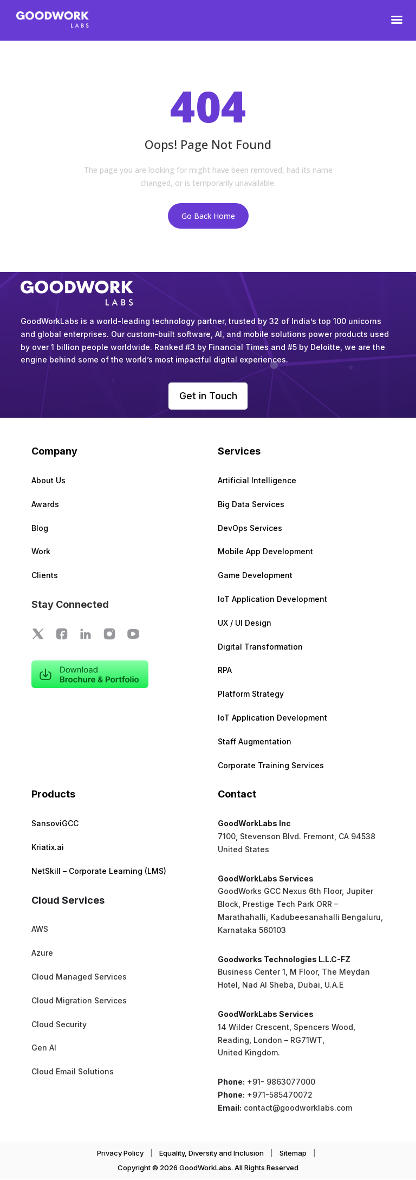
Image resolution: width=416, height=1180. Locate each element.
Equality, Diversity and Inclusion (211, 1153)
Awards (45, 504)
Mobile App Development (265, 551)
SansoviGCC (55, 823)
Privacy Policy (120, 1153)
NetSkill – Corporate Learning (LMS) (98, 871)
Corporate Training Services (271, 765)
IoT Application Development (272, 599)
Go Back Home (208, 216)
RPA (225, 670)
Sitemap (293, 1153)
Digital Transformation (260, 647)
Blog (39, 528)
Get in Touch (208, 395)
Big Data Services (251, 504)
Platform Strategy (251, 694)
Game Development (255, 575)
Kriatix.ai (47, 847)
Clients (44, 575)
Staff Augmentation (254, 742)
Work (40, 551)
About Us (48, 480)
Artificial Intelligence (257, 480)
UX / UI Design (244, 623)
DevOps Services (250, 528)
